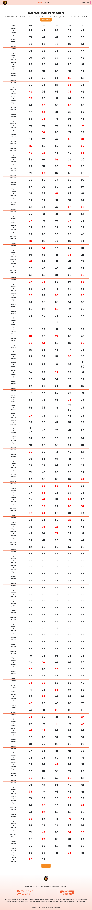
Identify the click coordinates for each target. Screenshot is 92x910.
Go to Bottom (46, 19)
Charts (46, 3)
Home (40, 3)
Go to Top (46, 866)
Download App (85, 2)
